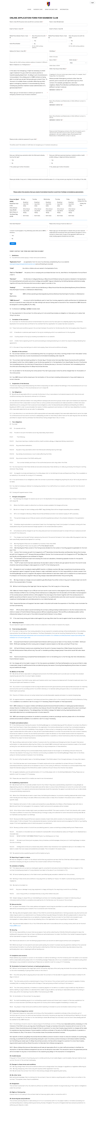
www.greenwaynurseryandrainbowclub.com (22, 264)
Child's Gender (73, 60)
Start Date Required (15, 223)
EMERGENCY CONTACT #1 (55, 89)
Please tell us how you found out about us (60, 223)
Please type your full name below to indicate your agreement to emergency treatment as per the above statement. (26, 93)
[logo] (48, 4)
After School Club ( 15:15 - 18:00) (26, 210)
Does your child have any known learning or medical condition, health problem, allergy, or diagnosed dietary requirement (67, 156)
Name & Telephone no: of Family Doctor (20, 64)
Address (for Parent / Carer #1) (17, 51)
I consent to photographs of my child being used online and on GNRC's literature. (28, 231)
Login (92, 2)
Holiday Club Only (83, 204)
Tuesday (34, 199)
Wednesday (47, 199)
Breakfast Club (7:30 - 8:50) (26, 204)
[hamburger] (3, 2)
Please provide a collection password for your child (23, 139)
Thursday (57, 199)
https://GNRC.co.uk (15, 925)
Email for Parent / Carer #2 (56, 29)
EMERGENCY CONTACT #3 (55, 120)
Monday (23, 199)
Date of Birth (52, 60)
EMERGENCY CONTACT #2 (55, 105)
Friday (67, 199)
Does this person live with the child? (38, 36)
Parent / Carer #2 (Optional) (56, 21)
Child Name (52, 51)
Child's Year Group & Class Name (57, 68)
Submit (13, 243)
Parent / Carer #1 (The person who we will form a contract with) (26, 21)
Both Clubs (26, 215)
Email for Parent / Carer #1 (16, 29)
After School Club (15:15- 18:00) (37, 210)
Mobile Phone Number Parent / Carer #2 (57, 36)
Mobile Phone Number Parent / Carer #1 (19, 36)
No (35, 43)
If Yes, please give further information (19, 166)
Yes (35, 40)
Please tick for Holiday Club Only (82, 200)
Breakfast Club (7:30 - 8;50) (49, 204)
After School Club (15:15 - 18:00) (49, 210)
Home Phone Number (15, 43)
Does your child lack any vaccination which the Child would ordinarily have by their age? (27, 156)
